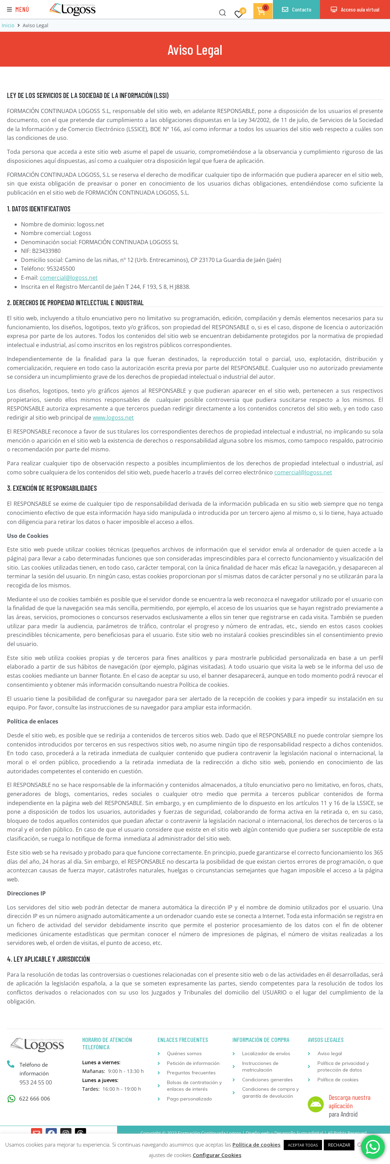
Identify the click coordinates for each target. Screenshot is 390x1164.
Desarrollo (285, 1133)
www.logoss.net (113, 417)
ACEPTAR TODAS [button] (303, 1145)
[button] (18, 9)
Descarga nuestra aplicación (349, 1101)
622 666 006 (34, 1098)
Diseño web (258, 1133)
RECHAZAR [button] (339, 1145)
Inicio (8, 25)
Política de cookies (256, 1144)
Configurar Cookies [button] (217, 1154)
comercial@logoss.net (69, 277)
